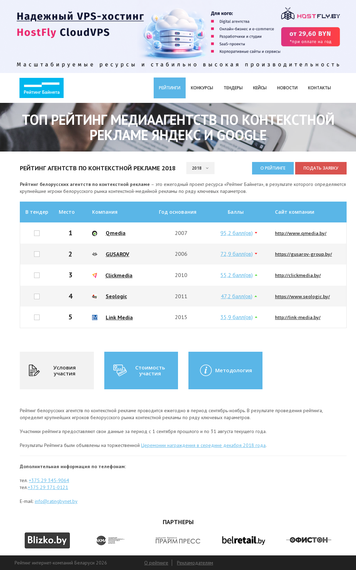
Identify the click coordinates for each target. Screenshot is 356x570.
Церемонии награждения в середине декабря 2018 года (203, 445)
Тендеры (233, 88)
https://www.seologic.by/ (302, 296)
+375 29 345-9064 (49, 480)
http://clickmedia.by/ (298, 275)
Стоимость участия (138, 370)
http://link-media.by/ (298, 317)
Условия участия (52, 370)
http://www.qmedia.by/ (300, 233)
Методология (225, 370)
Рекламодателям (195, 563)
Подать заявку (321, 168)
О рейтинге (272, 168)
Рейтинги (169, 88)
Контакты (319, 88)
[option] (47, 540)
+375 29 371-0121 (48, 487)
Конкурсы (202, 88)
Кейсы (260, 88)
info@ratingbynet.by (56, 501)
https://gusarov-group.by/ (303, 254)
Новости (287, 88)
